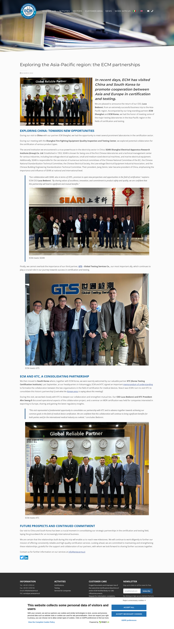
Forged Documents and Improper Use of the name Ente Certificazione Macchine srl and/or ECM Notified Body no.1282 (104, 588)
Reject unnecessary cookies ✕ (134, 600)
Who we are (49, 11)
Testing (57, 588)
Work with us (122, 11)
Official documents (95, 593)
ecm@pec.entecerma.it (31, 593)
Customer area (93, 11)
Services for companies (62, 591)
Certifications (59, 585)
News (108, 11)
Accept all (129, 607)
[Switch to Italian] (134, 11)
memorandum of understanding (138, 384)
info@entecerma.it (77, 552)
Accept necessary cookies (129, 614)
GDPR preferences (129, 620)
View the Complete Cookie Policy (41, 622)
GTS (80, 266)
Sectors (77, 11)
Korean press (72, 391)
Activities (64, 11)
